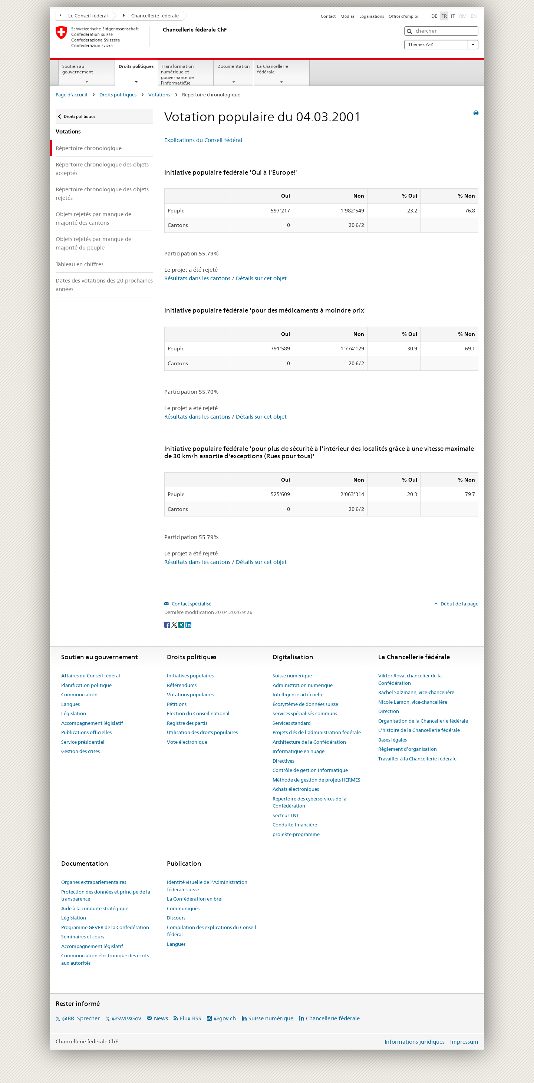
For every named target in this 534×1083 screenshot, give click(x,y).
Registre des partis (187, 723)
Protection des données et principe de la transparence (105, 895)
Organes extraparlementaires (93, 882)
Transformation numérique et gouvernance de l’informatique (177, 74)
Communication (79, 694)
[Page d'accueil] (161, 36)
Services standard (292, 723)
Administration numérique (303, 685)
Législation (73, 713)
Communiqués (183, 908)
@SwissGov (126, 1018)
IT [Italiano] (453, 16)
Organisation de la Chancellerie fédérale (423, 721)
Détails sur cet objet (261, 278)
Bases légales (392, 740)
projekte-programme (296, 834)
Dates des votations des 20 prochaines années (104, 285)
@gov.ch (225, 1018)
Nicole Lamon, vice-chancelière (412, 702)
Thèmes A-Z (441, 44)
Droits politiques (138, 68)
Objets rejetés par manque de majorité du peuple (93, 243)
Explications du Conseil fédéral (203, 139)
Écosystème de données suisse (305, 704)
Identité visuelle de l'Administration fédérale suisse (207, 885)
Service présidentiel (83, 742)
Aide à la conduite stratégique (94, 908)
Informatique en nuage (298, 751)
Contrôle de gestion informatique (310, 770)
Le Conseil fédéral (84, 15)
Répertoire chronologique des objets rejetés (102, 193)
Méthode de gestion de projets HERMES (316, 780)
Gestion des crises (80, 751)
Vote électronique (187, 742)
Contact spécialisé (191, 604)
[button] (410, 31)
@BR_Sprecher (81, 1018)
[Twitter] (174, 624)
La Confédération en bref (195, 899)
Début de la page (458, 604)
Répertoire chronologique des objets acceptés (102, 168)
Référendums (182, 685)
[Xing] (181, 624)
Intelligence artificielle (298, 694)
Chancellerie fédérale (151, 15)
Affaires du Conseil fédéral (90, 675)
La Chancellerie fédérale (272, 69)
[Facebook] (167, 624)
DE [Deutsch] (434, 16)
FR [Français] (444, 16)
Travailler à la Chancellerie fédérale (417, 759)
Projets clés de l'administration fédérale (317, 732)
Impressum (464, 1041)
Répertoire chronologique (89, 148)
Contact (328, 16)
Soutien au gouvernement (77, 69)
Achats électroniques (296, 789)
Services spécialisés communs (305, 713)
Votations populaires (190, 694)
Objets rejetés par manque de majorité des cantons (93, 218)
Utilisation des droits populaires (202, 732)
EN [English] (474, 16)
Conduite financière (295, 825)
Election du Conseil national (198, 713)
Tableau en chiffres (79, 264)
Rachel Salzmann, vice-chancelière (416, 692)
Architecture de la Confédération (309, 742)
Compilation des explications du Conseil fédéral (211, 931)
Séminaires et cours (82, 937)
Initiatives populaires (190, 675)
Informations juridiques (415, 1041)
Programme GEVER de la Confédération (105, 927)
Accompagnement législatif (92, 723)
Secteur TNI (285, 815)
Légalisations (371, 16)
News (161, 1018)
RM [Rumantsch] (463, 16)
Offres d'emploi (403, 16)
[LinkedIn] (188, 624)
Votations (159, 95)
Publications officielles (86, 732)
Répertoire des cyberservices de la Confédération (309, 802)
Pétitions (177, 704)
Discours (176, 918)
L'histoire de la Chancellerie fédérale (419, 730)
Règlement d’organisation (407, 749)
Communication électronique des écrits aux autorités (105, 959)
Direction (388, 711)
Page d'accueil (72, 95)
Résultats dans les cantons (197, 278)
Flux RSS (190, 1018)
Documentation (233, 66)
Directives (283, 761)
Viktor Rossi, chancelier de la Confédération (410, 679)
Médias (347, 16)
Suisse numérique (292, 675)
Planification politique (86, 685)
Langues (70, 704)
